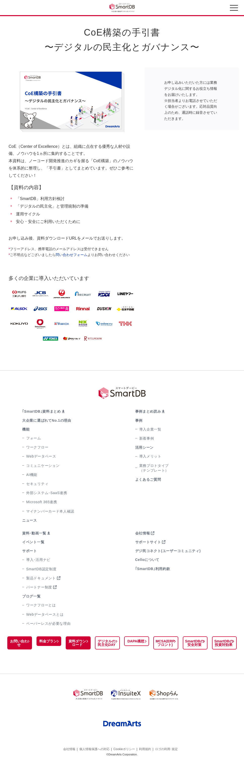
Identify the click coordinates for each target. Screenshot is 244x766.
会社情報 (142, 533)
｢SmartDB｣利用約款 (152, 569)
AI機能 (31, 475)
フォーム (33, 438)
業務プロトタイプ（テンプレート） (154, 468)
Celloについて (147, 560)
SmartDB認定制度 (41, 569)
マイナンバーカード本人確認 (50, 511)
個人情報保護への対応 (94, 748)
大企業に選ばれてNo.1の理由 (46, 420)
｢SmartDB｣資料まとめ (41, 411)
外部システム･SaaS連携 (46, 493)
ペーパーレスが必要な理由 (48, 623)
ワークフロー (37, 447)
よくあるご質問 (148, 479)
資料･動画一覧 (34, 533)
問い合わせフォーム (71, 255)
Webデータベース (41, 456)
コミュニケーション (42, 466)
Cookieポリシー (124, 748)
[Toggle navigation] (234, 9)
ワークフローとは (41, 605)
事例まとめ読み (148, 411)
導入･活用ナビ (38, 560)
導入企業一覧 (150, 429)
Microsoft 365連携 (41, 502)
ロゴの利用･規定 (166, 748)
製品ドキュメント (41, 578)
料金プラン (48, 641)
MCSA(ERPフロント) (165, 643)
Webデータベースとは (44, 614)
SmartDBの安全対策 (194, 643)
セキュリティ (37, 484)
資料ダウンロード (77, 643)
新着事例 (146, 438)
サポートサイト (148, 542)
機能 (25, 429)
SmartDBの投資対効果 (223, 643)
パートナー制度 (39, 587)
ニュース (29, 520)
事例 (139, 420)
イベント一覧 (33, 542)
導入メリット (150, 456)
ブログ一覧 (31, 596)
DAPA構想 (135, 641)
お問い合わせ (19, 643)
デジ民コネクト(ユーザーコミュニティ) (168, 551)
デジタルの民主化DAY (106, 643)
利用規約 (145, 748)
